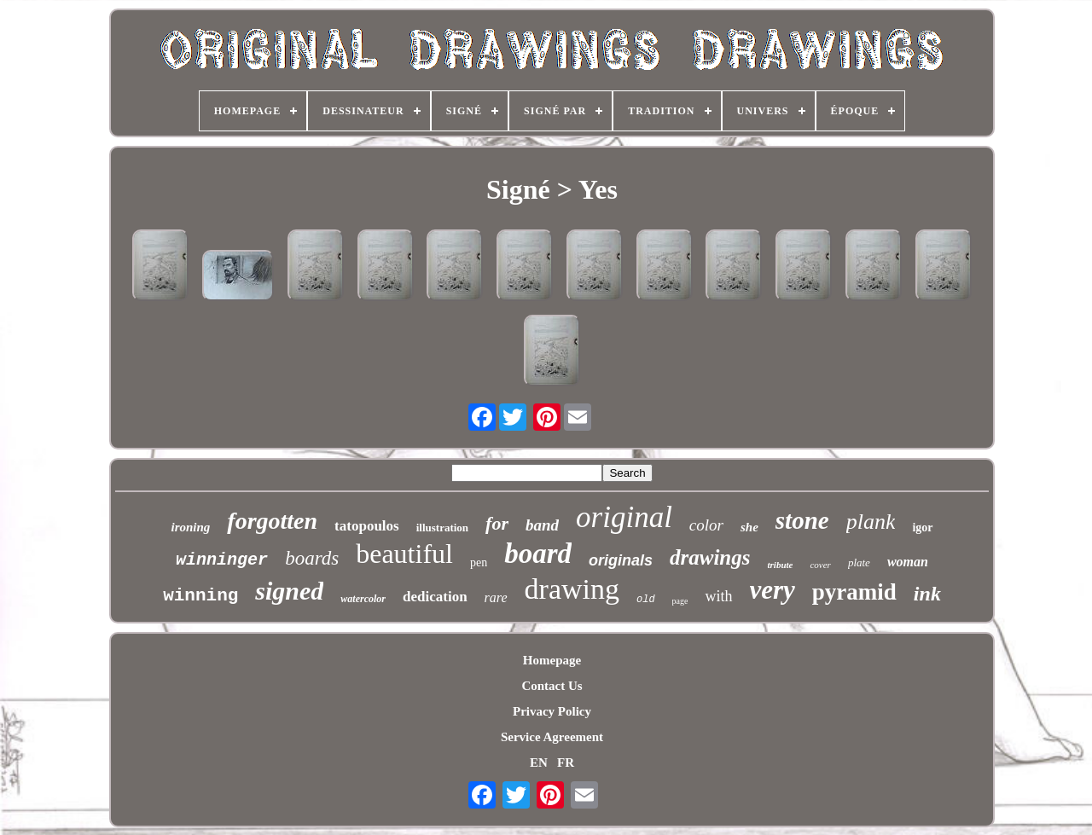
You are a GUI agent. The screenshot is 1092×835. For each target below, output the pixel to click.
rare (496, 597)
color (706, 525)
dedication (435, 597)
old (645, 600)
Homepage (552, 660)
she (749, 527)
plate (859, 562)
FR (565, 762)
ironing (190, 527)
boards (312, 558)
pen (478, 562)
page (680, 601)
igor (922, 527)
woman (907, 561)
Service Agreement (552, 737)
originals (621, 560)
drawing (572, 589)
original (624, 517)
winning (200, 596)
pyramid (854, 592)
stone (802, 520)
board (538, 553)
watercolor (363, 599)
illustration (442, 527)
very (772, 590)
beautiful (404, 553)
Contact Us (551, 686)
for (496, 523)
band (542, 525)
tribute (780, 565)
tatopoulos (366, 526)
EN (539, 762)
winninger (222, 560)
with (718, 596)
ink (927, 594)
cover (820, 565)
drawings (710, 557)
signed (289, 591)
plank (871, 521)
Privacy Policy (552, 711)
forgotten (272, 520)
